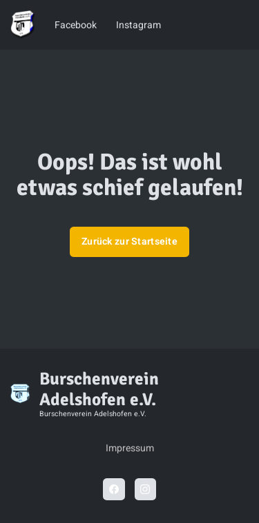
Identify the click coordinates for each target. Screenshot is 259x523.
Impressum (130, 448)
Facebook (76, 25)
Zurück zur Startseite (129, 241)
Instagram (138, 25)
